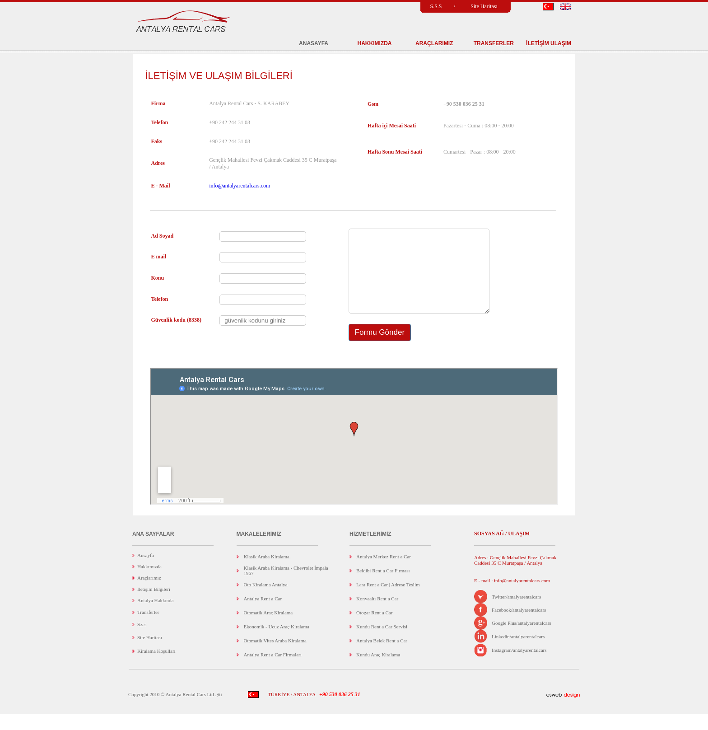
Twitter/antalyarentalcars (516, 613)
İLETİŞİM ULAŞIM (548, 43)
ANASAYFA (313, 43)
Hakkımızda (149, 582)
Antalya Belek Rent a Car (381, 657)
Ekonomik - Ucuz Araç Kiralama (276, 643)
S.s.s (141, 640)
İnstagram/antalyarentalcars (519, 666)
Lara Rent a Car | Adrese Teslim (388, 601)
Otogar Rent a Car (374, 629)
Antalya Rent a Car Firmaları (273, 671)
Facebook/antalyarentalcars (519, 626)
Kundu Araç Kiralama (378, 671)
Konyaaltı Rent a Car (377, 615)
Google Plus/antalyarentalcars (521, 639)
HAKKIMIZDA (375, 43)
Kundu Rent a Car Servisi (381, 643)
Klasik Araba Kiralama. (267, 573)
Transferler (148, 628)
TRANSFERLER (494, 43)
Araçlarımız (149, 594)
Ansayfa (145, 571)
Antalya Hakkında (155, 616)
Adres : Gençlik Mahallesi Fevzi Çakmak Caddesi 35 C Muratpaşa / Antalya (515, 576)
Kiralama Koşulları (156, 667)
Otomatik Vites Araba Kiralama (275, 657)
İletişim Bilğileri (153, 605)
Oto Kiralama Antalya (266, 601)
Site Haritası (484, 6)
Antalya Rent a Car (263, 615)
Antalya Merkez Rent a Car (383, 573)
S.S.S (436, 6)
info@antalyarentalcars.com (239, 185)
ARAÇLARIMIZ (434, 43)
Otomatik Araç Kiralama (268, 629)
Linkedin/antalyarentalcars (518, 652)
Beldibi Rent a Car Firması (383, 587)
